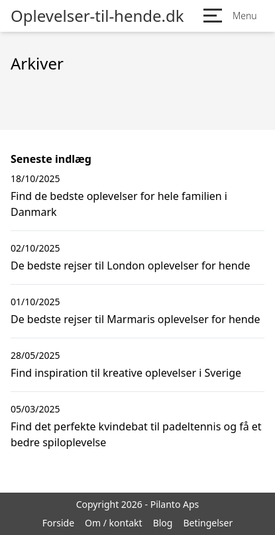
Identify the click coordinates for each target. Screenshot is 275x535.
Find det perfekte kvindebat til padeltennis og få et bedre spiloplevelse (136, 434)
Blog (163, 522)
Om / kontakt (113, 522)
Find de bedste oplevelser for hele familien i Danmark (119, 204)
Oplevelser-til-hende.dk (97, 15)
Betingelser (208, 522)
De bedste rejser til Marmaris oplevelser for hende (135, 319)
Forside (58, 522)
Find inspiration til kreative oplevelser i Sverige (126, 372)
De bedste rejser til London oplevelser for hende (130, 265)
